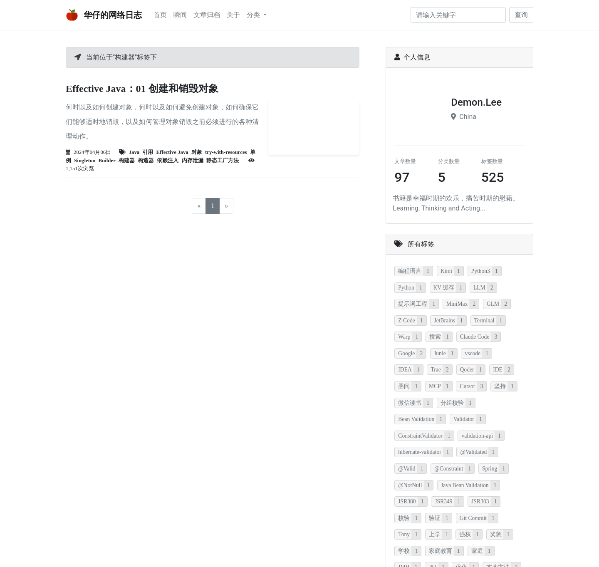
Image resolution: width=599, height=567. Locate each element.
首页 (160, 15)
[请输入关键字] (458, 15)
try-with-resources (226, 152)
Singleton (84, 160)
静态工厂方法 (222, 160)
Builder (107, 160)
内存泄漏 (192, 160)
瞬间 (180, 15)
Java (134, 152)
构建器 (127, 160)
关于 (233, 15)
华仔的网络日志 (104, 15)
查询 (521, 15)
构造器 (146, 160)
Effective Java (172, 152)
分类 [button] (254, 15)
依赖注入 (167, 160)
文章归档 (206, 15)
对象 (196, 152)
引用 (147, 152)
